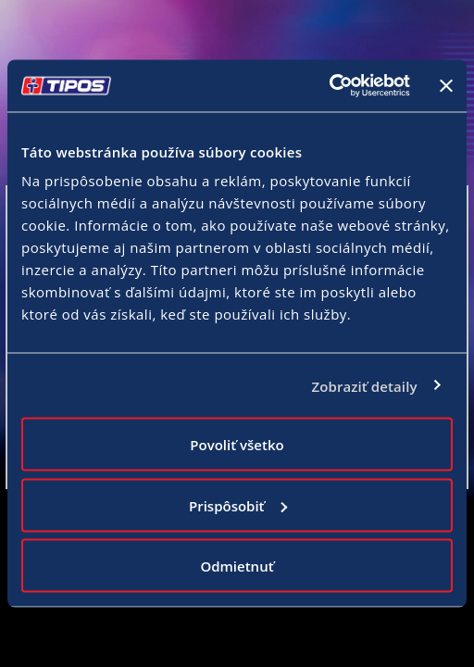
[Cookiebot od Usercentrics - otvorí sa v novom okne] (329, 86)
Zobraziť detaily (364, 385)
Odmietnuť (236, 566)
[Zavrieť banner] (446, 85)
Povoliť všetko (236, 444)
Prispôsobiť (238, 505)
